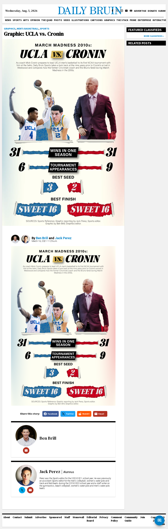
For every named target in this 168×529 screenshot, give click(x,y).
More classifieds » (154, 36)
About (6, 517)
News (8, 20)
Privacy (103, 517)
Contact (17, 517)
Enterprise (144, 20)
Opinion (35, 20)
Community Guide (131, 519)
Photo (58, 20)
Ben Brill (42, 238)
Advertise (140, 10)
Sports (17, 20)
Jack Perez (63, 238)
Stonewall (78, 517)
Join (142, 517)
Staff (67, 517)
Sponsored (55, 517)
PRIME (133, 20)
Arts (26, 20)
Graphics (109, 20)
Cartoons (96, 20)
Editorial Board (92, 519)
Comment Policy (116, 519)
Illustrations (80, 20)
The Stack (122, 20)
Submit (162, 10)
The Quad (46, 20)
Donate (152, 10)
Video (67, 20)
